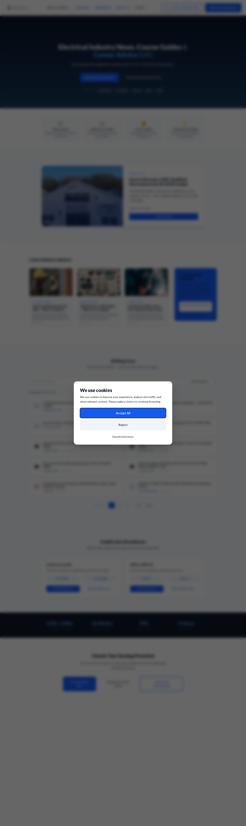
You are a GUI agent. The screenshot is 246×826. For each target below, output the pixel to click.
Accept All (123, 413)
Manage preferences (123, 436)
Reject (123, 424)
